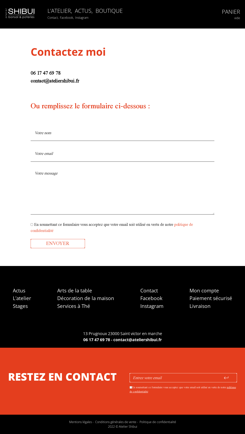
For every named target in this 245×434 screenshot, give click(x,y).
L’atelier (22, 298)
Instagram (81, 18)
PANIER (231, 12)
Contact (149, 290)
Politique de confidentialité (158, 422)
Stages (20, 306)
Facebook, (67, 18)
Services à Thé (73, 306)
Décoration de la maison (85, 298)
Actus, (84, 11)
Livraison (200, 306)
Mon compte (204, 290)
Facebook (151, 298)
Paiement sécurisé (210, 298)
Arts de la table (74, 290)
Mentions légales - (82, 422)
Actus (19, 290)
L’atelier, (60, 11)
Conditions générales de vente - (117, 422)
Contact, (53, 18)
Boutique (109, 11)
